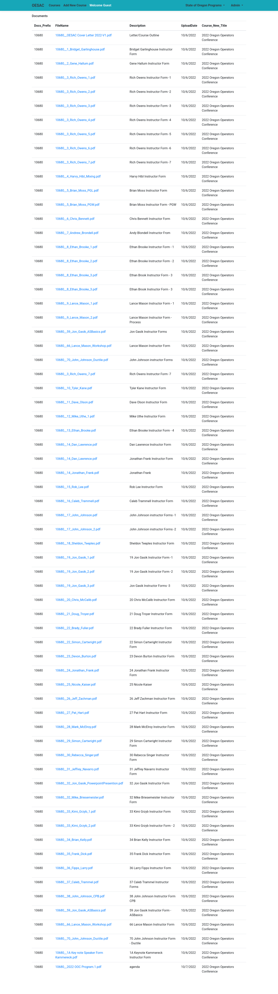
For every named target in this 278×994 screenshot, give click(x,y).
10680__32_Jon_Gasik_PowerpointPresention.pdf (89, 783)
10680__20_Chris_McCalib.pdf (76, 600)
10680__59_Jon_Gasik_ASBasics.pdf (80, 332)
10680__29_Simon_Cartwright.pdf (78, 741)
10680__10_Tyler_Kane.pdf (73, 388)
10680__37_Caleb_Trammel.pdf (76, 882)
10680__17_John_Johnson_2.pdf (77, 529)
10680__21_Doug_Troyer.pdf (74, 614)
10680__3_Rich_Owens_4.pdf (75, 120)
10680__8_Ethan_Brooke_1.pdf (76, 247)
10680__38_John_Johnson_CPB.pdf (80, 896)
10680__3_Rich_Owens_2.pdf (75, 92)
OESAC (38, 5)
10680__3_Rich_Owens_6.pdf (75, 148)
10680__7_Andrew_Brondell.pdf (76, 233)
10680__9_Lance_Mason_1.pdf (76, 303)
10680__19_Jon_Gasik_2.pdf (74, 571)
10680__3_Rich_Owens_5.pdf (75, 134)
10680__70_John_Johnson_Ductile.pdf (81, 360)
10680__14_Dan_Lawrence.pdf (76, 444)
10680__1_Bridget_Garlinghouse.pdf (80, 49)
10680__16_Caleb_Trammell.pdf (77, 501)
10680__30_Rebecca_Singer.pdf (77, 755)
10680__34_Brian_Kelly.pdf (73, 840)
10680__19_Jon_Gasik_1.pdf (74, 557)
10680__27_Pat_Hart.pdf (72, 713)
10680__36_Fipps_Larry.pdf (74, 868)
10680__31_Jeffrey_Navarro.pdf (77, 769)
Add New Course (74, 5)
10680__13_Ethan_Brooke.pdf (75, 430)
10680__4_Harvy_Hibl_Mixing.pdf (78, 176)
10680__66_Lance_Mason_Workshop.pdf (83, 346)
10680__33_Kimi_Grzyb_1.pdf (75, 811)
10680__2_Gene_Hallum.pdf (74, 63)
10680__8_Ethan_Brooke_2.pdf (76, 261)
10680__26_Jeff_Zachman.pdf (76, 698)
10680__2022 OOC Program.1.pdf (78, 967)
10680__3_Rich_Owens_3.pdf (75, 106)
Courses (54, 5)
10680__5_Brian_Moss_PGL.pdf (77, 190)
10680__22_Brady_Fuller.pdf (74, 628)
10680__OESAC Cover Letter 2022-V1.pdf (83, 35)
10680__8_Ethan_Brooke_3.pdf (76, 275)
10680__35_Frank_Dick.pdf (73, 854)
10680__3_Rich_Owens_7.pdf (75, 162)
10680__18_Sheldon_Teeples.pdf (77, 543)
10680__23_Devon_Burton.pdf (75, 656)
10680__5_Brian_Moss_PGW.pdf (77, 204)
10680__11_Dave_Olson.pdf (74, 402)
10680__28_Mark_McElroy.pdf (75, 727)
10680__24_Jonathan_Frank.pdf (77, 670)
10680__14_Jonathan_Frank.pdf (77, 473)
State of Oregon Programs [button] (204, 5)
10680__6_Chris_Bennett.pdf (75, 219)
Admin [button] (236, 5)
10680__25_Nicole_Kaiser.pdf (75, 684)
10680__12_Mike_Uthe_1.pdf (75, 416)
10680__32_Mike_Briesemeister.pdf (79, 797)
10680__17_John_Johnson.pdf (76, 515)
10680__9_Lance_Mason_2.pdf (76, 317)
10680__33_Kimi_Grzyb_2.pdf (75, 826)
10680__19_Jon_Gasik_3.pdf (74, 586)
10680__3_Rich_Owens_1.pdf (75, 77)
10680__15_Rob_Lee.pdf (72, 487)
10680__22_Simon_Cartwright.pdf (78, 642)
